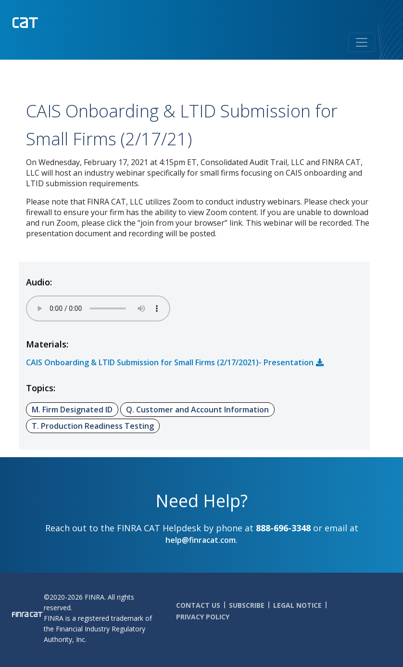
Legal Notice (297, 605)
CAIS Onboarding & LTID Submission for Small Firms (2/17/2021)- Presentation (170, 362)
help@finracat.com (200, 540)
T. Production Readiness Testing (93, 426)
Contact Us (198, 605)
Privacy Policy (202, 616)
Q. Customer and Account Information (197, 409)
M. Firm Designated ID (72, 409)
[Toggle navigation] (361, 42)
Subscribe (246, 605)
